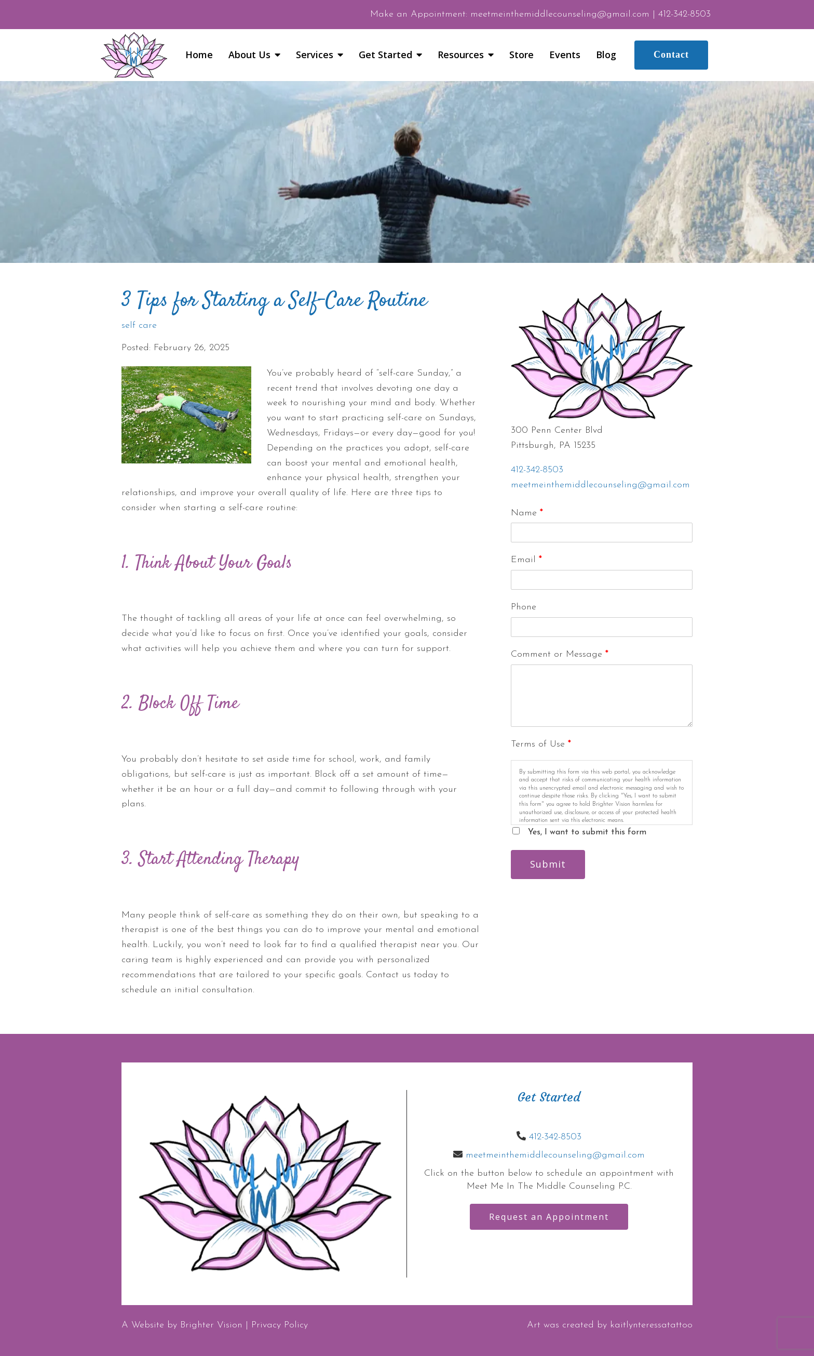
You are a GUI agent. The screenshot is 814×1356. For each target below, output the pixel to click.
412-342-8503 (537, 470)
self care (139, 325)
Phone (523, 607)
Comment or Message (559, 654)
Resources (461, 55)
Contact (671, 54)
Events (564, 55)
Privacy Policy (279, 1325)
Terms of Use (541, 744)
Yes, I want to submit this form (587, 832)
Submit (548, 864)
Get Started (385, 55)
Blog (606, 55)
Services (314, 55)
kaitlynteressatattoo (651, 1325)
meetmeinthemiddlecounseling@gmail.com (600, 485)
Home (199, 55)
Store (521, 55)
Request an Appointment (549, 1216)
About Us (249, 55)
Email (526, 560)
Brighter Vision (211, 1325)
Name (527, 513)
